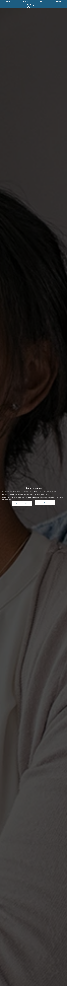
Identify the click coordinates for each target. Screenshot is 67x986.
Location (25, 1)
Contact (58, 1)
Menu (8, 1)
